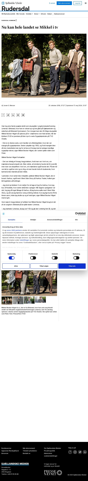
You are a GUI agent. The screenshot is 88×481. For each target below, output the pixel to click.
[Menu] (85, 3)
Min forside (20, 17)
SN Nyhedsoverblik (8, 17)
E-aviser (52, 3)
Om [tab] (76, 220)
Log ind (77, 3)
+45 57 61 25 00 (12, 474)
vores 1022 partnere (14, 230)
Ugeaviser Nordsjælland (10, 451)
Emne (36, 17)
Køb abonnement (64, 3)
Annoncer (4, 453)
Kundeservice (6, 448)
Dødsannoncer (59, 17)
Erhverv (43, 17)
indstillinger (24, 240)
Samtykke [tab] (11, 220)
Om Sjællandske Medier (52, 448)
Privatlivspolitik (49, 451)
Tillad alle (72, 266)
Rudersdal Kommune (11, 23)
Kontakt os (26, 453)
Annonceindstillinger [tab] (54, 220)
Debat (49, 17)
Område (28, 17)
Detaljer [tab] (33, 220)
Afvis (16, 266)
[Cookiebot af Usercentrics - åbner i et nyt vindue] (77, 213)
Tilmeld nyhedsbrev (30, 451)
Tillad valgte (44, 266)
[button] (54, 278)
